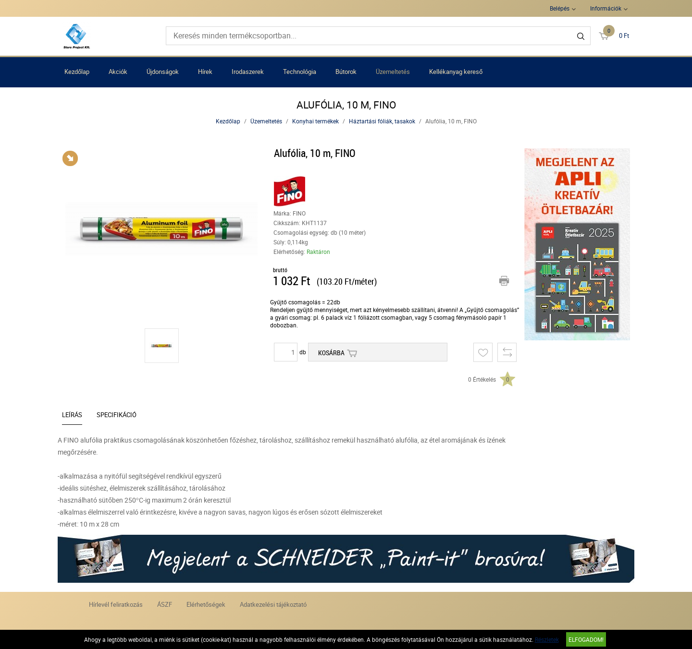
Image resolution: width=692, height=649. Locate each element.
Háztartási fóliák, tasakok (382, 121)
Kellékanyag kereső (455, 71)
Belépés (559, 8)
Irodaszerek (248, 71)
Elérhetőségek (205, 604)
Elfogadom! (586, 639)
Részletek (547, 639)
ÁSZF (164, 604)
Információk (605, 8)
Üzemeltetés (393, 71)
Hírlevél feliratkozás (116, 604)
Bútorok (346, 71)
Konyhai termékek (315, 121)
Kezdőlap (76, 71)
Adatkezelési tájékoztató (273, 604)
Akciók (118, 71)
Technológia (299, 71)
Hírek (205, 71)
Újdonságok (163, 71)
